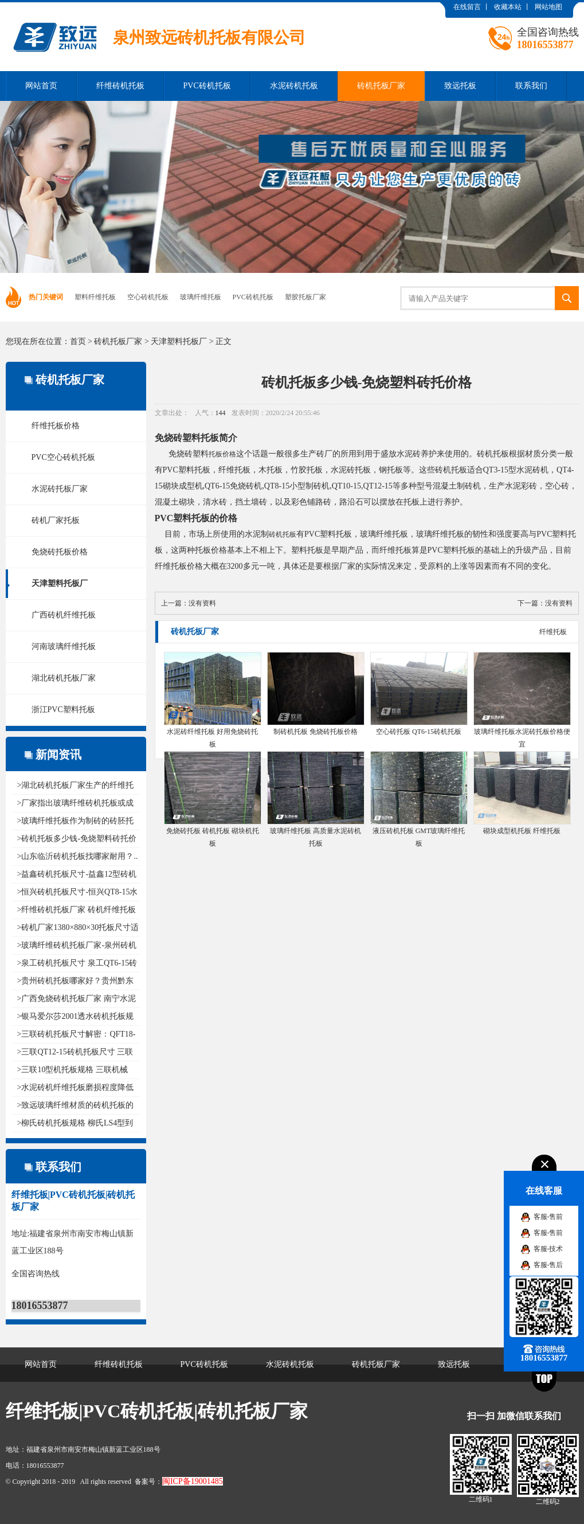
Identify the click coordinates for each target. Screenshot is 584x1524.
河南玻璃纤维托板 (64, 646)
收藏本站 (508, 7)
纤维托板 (553, 632)
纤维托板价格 (56, 425)
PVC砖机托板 (207, 85)
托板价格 (222, 454)
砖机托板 (282, 534)
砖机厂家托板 (56, 520)
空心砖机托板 (147, 297)
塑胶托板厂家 (305, 297)
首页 (78, 341)
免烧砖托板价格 (60, 552)
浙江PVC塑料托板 (63, 709)
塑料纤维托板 (95, 297)
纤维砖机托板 (120, 85)
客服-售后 (548, 1265)
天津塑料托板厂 (179, 341)
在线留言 (467, 7)
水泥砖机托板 (294, 85)
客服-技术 (548, 1249)
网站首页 (41, 85)
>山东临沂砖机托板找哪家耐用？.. (77, 856)
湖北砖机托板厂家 (64, 678)
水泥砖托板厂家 (60, 488)
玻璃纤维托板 (200, 297)
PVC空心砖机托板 (63, 457)
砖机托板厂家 (381, 85)
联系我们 (531, 85)
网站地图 (548, 7)
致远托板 (460, 85)
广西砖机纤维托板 (64, 615)
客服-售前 (548, 1217)
